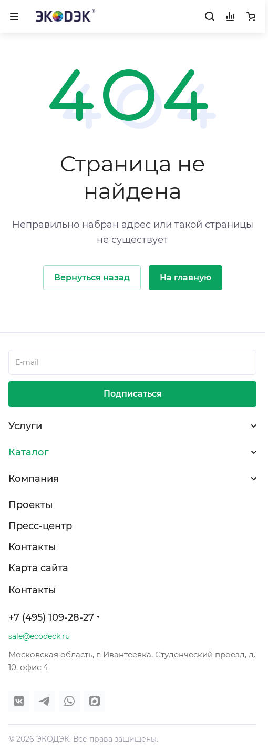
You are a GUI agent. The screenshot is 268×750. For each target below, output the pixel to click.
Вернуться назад (92, 277)
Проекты (30, 505)
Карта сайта (38, 568)
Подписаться (133, 394)
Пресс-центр (40, 526)
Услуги (25, 426)
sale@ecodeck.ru (39, 636)
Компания (33, 478)
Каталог (28, 452)
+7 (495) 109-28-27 (51, 617)
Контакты (32, 547)
